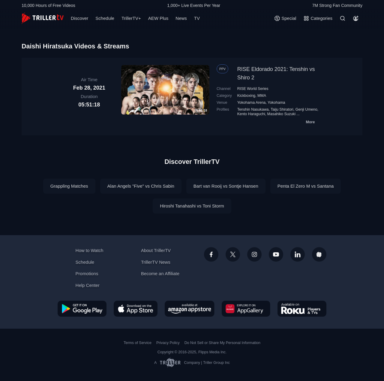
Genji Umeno (306, 109)
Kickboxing (246, 96)
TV (197, 18)
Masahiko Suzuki (281, 114)
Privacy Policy (168, 343)
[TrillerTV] (43, 18)
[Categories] (318, 18)
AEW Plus (158, 18)
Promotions (87, 273)
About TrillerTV (156, 250)
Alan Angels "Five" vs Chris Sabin (140, 186)
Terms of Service (138, 343)
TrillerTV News (155, 262)
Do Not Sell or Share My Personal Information (222, 343)
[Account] (355, 18)
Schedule (104, 18)
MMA (261, 96)
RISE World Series (252, 89)
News (181, 18)
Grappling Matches (69, 186)
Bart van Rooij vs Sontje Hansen (226, 186)
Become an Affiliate (160, 273)
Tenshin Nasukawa (253, 109)
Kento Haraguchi (251, 114)
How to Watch (90, 250)
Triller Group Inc (216, 363)
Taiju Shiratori (282, 109)
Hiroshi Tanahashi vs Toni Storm (192, 205)
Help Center (88, 285)
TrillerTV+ (131, 18)
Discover (79, 18)
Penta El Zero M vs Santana (306, 186)
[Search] (342, 18)
